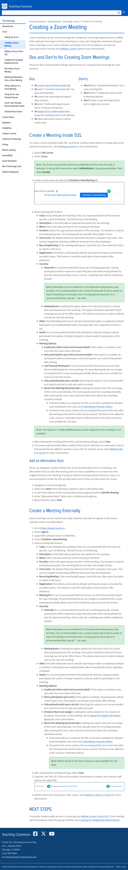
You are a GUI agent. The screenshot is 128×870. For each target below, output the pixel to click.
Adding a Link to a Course (98, 794)
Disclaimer (32, 866)
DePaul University (5, 6)
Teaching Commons (20, 6)
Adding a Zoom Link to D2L (13, 53)
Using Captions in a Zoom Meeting (12, 87)
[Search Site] (61, 12)
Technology (8, 21)
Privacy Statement (105, 866)
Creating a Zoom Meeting (11, 44)
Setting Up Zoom (11, 37)
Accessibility (7, 155)
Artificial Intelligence (10, 172)
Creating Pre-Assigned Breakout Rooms (13, 62)
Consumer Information (72, 866)
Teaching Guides (54, 21)
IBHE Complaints (90, 866)
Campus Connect (9, 133)
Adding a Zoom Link (70, 48)
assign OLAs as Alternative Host (54, 111)
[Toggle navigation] (123, 12)
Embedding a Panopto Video (97, 406)
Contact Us (42, 866)
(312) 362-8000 (9, 853)
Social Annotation (9, 161)
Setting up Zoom (66, 146)
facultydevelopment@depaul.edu (19, 856)
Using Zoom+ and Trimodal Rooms (11, 96)
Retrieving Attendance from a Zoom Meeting (13, 79)
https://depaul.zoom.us (52, 528)
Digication (6, 122)
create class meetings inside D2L (54, 85)
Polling (5, 144)
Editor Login (121, 866)
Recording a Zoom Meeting (12, 70)
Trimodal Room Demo (13, 111)
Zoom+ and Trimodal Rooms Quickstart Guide (14, 105)
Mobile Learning (9, 150)
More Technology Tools (11, 166)
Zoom (4, 31)
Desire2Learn (7, 26)
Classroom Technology (11, 139)
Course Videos (8, 117)
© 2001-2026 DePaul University (14, 866)
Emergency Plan (55, 866)
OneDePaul (6, 128)
